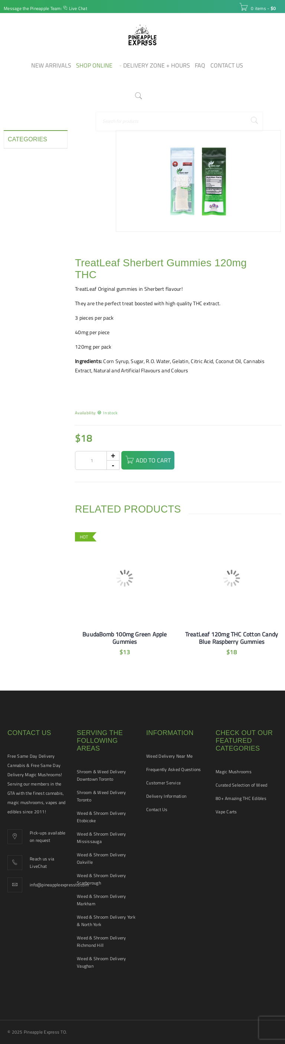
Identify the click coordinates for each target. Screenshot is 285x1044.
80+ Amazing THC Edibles (241, 798)
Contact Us (157, 809)
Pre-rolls (17, 269)
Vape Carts (226, 811)
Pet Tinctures (23, 256)
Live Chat (78, 8)
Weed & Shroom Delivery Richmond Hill (101, 941)
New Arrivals (22, 242)
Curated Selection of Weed (241, 784)
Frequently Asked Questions (173, 769)
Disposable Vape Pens (26, 185)
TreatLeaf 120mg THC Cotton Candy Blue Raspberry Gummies (231, 638)
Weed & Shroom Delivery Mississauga (101, 837)
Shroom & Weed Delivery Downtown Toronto (101, 775)
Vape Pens (20, 336)
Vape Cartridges (26, 322)
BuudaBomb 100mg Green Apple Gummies (124, 638)
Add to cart (158, 460)
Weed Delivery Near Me (169, 756)
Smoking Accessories (32, 282)
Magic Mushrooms (234, 771)
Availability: (85, 412)
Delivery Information (166, 796)
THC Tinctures (23, 309)
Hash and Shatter (28, 216)
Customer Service (163, 782)
